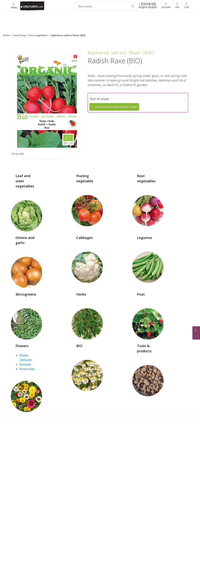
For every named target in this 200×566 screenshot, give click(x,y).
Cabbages (84, 237)
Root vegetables (38, 35)
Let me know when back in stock (114, 107)
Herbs (81, 294)
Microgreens (26, 294)
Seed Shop (19, 35)
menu (14, 6)
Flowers (22, 346)
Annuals (25, 364)
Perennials (27, 369)
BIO (79, 346)
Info (177, 5)
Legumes (144, 237)
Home (6, 35)
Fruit (141, 294)
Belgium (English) (148, 5)
